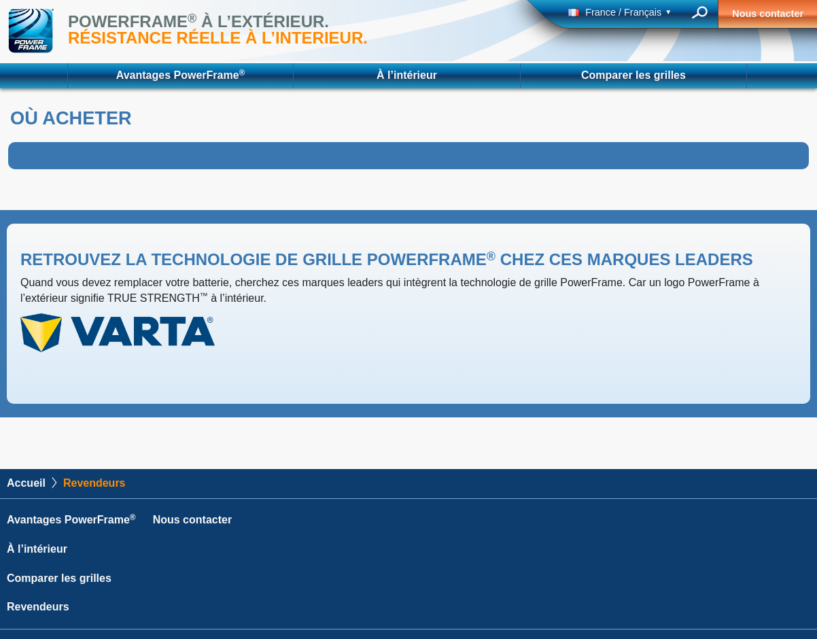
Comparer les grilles (633, 75)
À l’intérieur (407, 75)
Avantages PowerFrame (180, 74)
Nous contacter (767, 13)
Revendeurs (38, 606)
